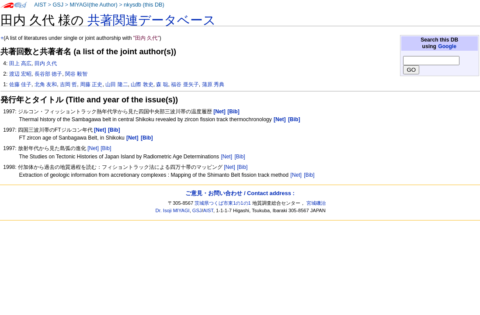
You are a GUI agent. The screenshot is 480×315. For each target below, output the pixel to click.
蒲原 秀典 (213, 84)
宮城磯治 (316, 203)
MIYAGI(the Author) (93, 5)
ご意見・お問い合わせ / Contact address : (239, 193)
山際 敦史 (142, 84)
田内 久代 (46, 63)
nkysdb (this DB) (144, 5)
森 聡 (162, 84)
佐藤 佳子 (20, 84)
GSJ (57, 5)
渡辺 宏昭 (20, 74)
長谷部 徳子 (48, 74)
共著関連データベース (151, 20)
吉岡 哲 (68, 84)
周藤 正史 (91, 84)
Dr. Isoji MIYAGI (173, 210)
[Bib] (106, 148)
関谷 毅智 (76, 74)
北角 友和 (46, 84)
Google (447, 46)
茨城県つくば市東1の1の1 (223, 203)
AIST (40, 5)
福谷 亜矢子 (184, 84)
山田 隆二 (116, 84)
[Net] (93, 148)
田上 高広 (20, 63)
